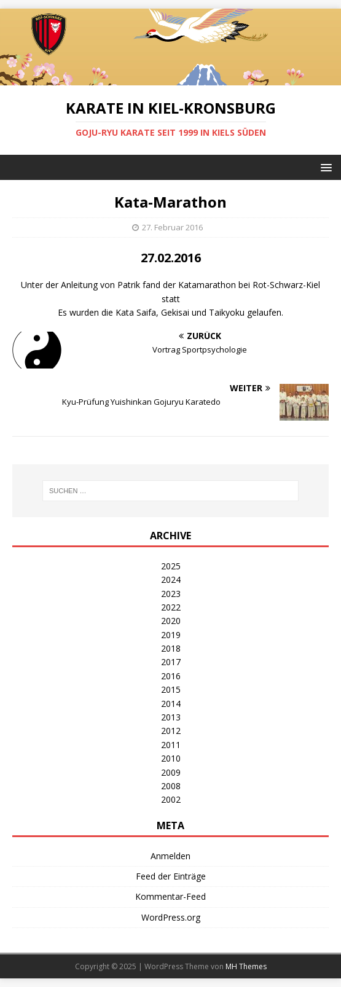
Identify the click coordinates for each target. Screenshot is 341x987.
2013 (171, 717)
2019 (171, 635)
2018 (171, 648)
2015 (171, 689)
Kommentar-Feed (170, 896)
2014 (171, 703)
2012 (171, 730)
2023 (171, 593)
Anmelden (170, 856)
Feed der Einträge (171, 876)
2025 (171, 566)
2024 (171, 579)
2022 (171, 607)
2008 (171, 786)
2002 (171, 799)
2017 (171, 662)
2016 (171, 676)
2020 (171, 620)
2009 (171, 772)
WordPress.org (170, 917)
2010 (171, 758)
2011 (171, 745)
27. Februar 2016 (172, 227)
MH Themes (246, 966)
